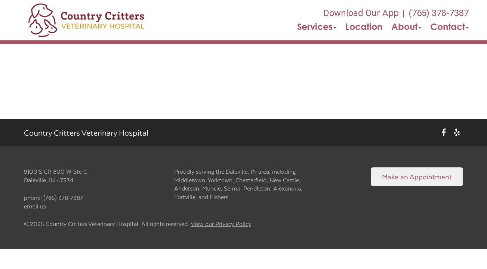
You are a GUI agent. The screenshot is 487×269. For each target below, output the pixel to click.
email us (35, 206)
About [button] (406, 26)
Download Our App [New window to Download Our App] (361, 13)
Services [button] (316, 26)
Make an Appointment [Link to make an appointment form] (417, 176)
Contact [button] (449, 26)
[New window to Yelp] (457, 132)
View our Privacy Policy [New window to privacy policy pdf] (221, 224)
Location (363, 26)
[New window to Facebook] (444, 132)
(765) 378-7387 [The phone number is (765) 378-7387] (439, 13)
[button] (86, 20)
